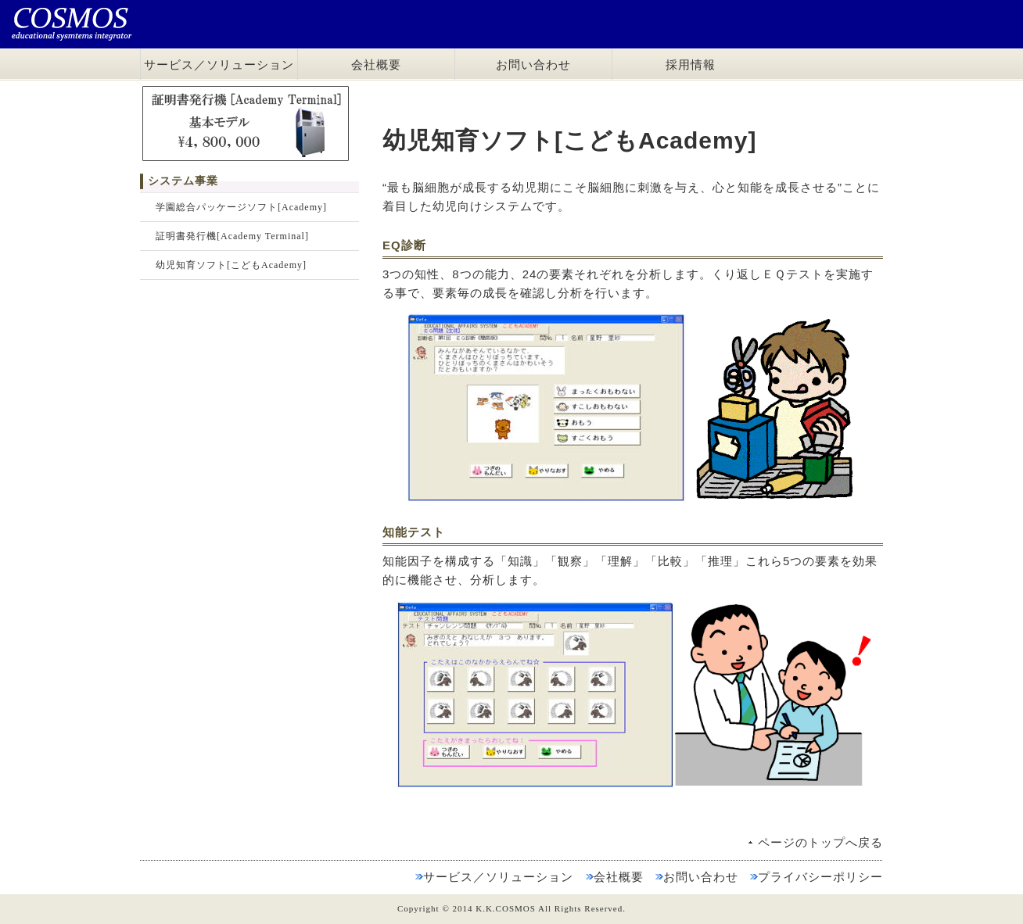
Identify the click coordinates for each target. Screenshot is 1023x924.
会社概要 (376, 65)
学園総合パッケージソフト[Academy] (241, 207)
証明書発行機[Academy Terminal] (232, 236)
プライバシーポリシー (820, 876)
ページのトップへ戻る (820, 842)
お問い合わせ (533, 65)
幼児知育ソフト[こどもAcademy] (231, 265)
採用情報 (691, 65)
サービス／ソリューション (219, 65)
